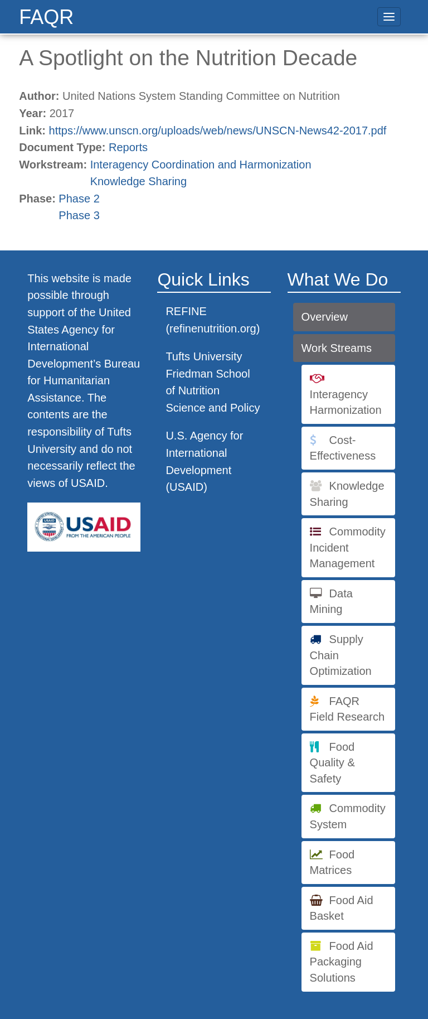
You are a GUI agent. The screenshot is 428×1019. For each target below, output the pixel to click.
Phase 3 (79, 215)
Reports (128, 147)
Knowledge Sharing (138, 181)
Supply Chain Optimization (341, 655)
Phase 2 (79, 198)
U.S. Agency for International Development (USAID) (204, 461)
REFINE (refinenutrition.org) (213, 320)
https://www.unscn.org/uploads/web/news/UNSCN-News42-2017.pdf (218, 130)
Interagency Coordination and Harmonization (201, 164)
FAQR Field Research (347, 709)
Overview (324, 317)
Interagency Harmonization (346, 402)
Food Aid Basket (341, 908)
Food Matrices (332, 862)
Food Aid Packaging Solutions (341, 962)
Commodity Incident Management (348, 547)
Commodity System (348, 816)
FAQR (46, 17)
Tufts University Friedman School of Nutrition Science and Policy (213, 382)
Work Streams (336, 348)
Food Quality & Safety (332, 763)
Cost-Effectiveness (343, 448)
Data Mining (331, 601)
